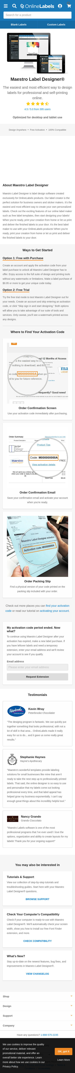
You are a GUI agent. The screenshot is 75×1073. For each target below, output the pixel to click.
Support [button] (7, 1015)
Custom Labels (56, 24)
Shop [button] (6, 996)
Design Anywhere (18, 130)
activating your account (54, 610)
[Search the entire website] (37, 15)
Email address (15, 661)
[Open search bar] (14, 6)
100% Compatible (57, 130)
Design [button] (7, 1006)
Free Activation (37, 130)
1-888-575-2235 (49, 1034)
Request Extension (37, 676)
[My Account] (59, 6)
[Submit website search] (68, 3)
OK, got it (63, 1051)
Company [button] (8, 1025)
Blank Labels (19, 24)
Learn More (63, 1059)
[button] (5, 6)
